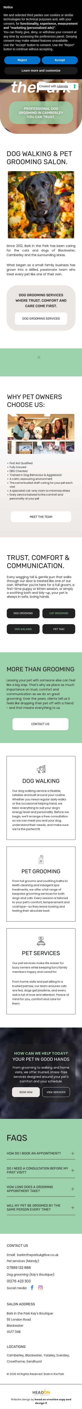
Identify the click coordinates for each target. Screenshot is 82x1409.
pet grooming (40, 871)
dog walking (41, 781)
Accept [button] (60, 60)
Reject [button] (22, 60)
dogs (45, 250)
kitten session (47, 589)
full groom (63, 585)
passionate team (53, 269)
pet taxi (28, 986)
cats (25, 250)
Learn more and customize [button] (41, 70)
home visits (28, 982)
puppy (27, 589)
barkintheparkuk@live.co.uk (37, 1255)
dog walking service (32, 791)
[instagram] (40, 1288)
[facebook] (32, 1288)
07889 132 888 (19, 1267)
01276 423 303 (19, 1281)
